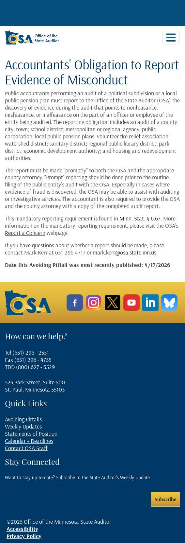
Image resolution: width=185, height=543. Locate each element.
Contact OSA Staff (26, 448)
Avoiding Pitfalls (23, 419)
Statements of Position (31, 433)
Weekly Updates (23, 426)
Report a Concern (25, 232)
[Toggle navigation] (171, 37)
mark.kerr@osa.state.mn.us (124, 252)
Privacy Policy (24, 536)
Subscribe (166, 499)
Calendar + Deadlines (29, 441)
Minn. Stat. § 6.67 (140, 218)
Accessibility (22, 529)
